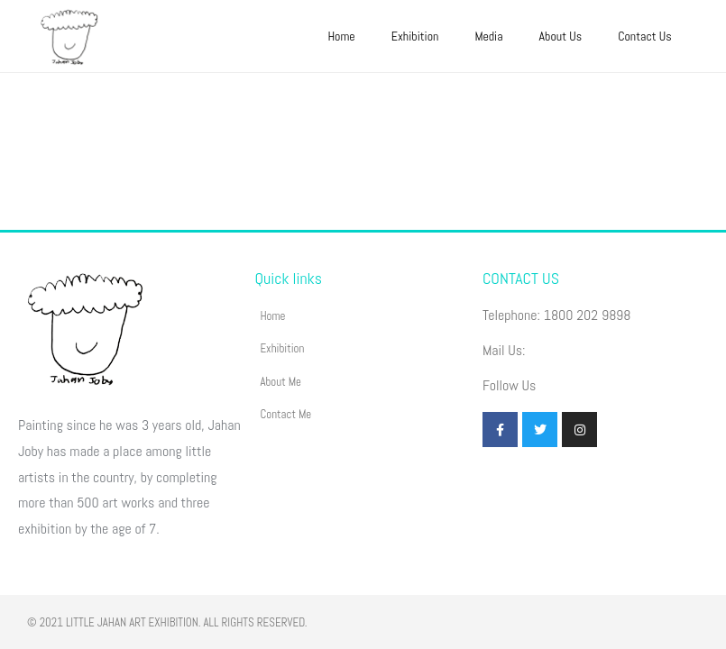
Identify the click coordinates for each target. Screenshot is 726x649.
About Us (561, 36)
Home (340, 36)
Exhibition (415, 36)
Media (488, 36)
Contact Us (645, 36)
